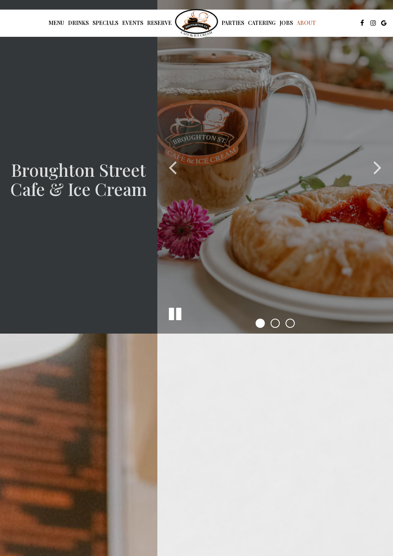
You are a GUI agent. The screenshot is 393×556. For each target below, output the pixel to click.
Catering (262, 22)
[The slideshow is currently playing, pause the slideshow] (174, 312)
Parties (232, 22)
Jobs (286, 22)
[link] (196, 23)
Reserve (159, 22)
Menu (56, 22)
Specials (105, 22)
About (306, 22)
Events (132, 22)
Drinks (78, 22)
